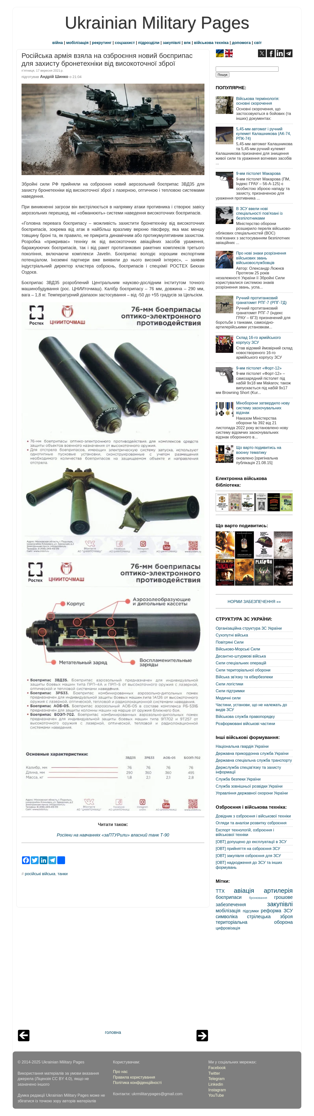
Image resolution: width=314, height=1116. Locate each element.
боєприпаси (229, 897)
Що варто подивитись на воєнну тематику (258, 449)
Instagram (217, 1090)
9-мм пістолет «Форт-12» (258, 368)
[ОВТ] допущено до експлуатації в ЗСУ (251, 841)
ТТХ (220, 891)
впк (187, 42)
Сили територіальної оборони (243, 670)
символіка (227, 916)
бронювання (258, 898)
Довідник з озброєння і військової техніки (253, 816)
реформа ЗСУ (277, 910)
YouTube (216, 1095)
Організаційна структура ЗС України (249, 628)
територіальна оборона (254, 922)
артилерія (278, 890)
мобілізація (77, 42)
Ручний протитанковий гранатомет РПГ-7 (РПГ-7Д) (261, 300)
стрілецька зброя (270, 916)
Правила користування (134, 1077)
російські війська (40, 873)
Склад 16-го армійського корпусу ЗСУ (258, 339)
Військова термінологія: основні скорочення (257, 100)
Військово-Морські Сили (238, 649)
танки (62, 873)
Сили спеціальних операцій (241, 663)
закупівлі (172, 42)
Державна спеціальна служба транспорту (254, 760)
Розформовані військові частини (245, 723)
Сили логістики (229, 684)
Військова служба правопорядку (245, 716)
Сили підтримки (230, 691)
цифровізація (228, 928)
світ (258, 42)
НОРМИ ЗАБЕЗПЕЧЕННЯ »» (254, 601)
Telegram (216, 1078)
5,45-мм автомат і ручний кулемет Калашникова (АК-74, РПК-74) (263, 134)
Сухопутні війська (232, 635)
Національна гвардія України (242, 746)
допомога (241, 42)
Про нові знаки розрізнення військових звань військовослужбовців (261, 258)
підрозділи (148, 42)
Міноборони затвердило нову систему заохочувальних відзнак (263, 408)
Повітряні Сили (230, 642)
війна (57, 42)
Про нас (120, 1071)
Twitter (214, 1073)
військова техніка (211, 42)
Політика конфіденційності (137, 1082)
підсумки (251, 911)
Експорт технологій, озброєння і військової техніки (245, 832)
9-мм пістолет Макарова (258, 173)
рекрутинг (102, 42)
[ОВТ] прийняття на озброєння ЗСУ (248, 848)
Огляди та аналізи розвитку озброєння (251, 823)
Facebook (217, 1067)
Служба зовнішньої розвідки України (249, 786)
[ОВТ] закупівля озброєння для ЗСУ (248, 855)
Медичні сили (228, 698)
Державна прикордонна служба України (252, 753)
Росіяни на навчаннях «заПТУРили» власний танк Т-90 (113, 835)
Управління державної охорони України (252, 793)
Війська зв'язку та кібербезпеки (244, 677)
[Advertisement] (113, 970)
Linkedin (215, 1084)
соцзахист (125, 42)
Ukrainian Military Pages (157, 22)
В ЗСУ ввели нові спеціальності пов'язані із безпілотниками (259, 213)
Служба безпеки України (238, 779)
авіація (244, 890)
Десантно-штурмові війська (241, 656)
